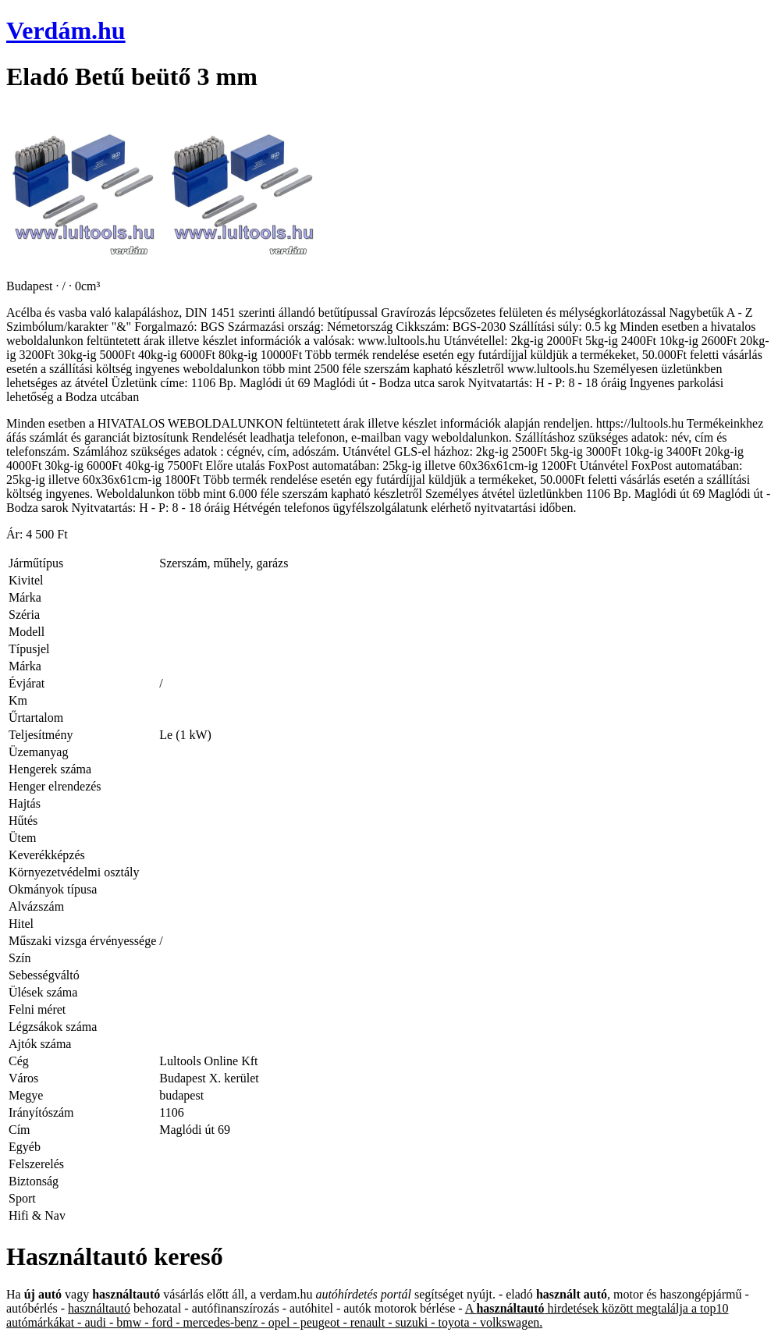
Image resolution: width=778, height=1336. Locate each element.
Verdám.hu (66, 30)
